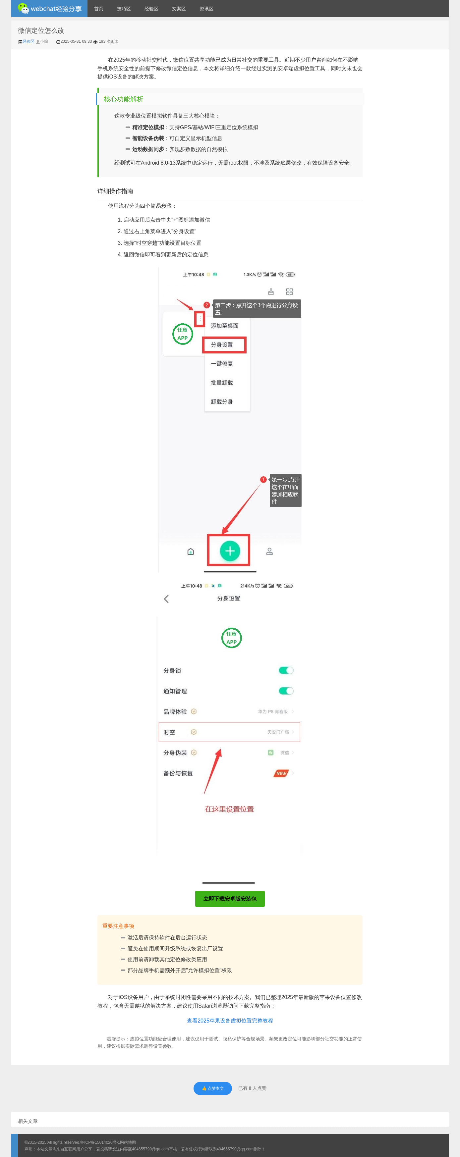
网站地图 (128, 1142)
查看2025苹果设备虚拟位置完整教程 (230, 1021)
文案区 (179, 8)
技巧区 (124, 8)
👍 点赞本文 (213, 1088)
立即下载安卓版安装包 (230, 899)
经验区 (151, 8)
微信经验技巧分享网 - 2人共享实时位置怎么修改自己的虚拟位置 (49, 8)
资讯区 (206, 8)
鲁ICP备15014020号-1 (100, 1142)
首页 (98, 8)
